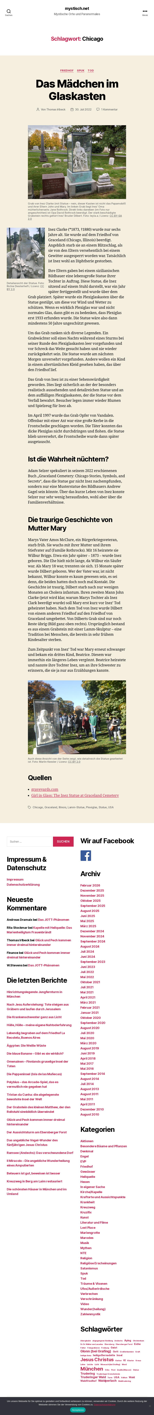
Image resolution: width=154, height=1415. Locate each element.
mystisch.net (77, 8)
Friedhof (67, 70)
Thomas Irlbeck (55, 109)
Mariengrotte (90, 1232)
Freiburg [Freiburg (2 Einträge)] (105, 1347)
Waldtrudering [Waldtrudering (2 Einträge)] (124, 1381)
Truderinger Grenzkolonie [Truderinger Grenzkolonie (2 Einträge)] (108, 1374)
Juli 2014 (87, 1083)
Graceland (51, 807)
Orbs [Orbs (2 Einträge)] (107, 1370)
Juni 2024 (87, 956)
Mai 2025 (87, 920)
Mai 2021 (87, 992)
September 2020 (92, 1022)
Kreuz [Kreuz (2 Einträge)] (138, 1360)
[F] (113, 855)
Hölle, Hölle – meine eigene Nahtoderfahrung (39, 1024)
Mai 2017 (87, 1063)
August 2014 (89, 1078)
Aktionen (86, 1141)
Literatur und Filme (94, 1222)
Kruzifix (86, 1212)
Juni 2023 (87, 966)
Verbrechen (89, 1293)
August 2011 (89, 1094)
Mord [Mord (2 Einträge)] (124, 1364)
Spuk (80, 70)
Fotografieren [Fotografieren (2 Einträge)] (93, 1347)
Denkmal (86, 1151)
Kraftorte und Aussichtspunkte (102, 1197)
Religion (86, 1258)
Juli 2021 (87, 987)
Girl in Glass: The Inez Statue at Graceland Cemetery (75, 795)
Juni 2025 (87, 915)
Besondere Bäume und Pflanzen (103, 1146)
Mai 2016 (87, 1068)
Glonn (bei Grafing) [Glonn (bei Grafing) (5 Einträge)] (95, 1351)
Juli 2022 (87, 971)
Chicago (38, 807)
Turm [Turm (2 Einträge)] (109, 1377)
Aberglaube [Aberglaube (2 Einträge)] (85, 1340)
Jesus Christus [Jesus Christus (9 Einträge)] (97, 1359)
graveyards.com (44, 789)
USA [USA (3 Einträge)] (116, 1376)
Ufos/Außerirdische (94, 1288)
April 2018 (87, 1058)
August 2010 (89, 1114)
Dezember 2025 (92, 890)
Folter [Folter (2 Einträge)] (83, 1347)
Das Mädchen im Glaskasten (77, 89)
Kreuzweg (87, 1207)
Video (84, 1303)
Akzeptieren (78, 1410)
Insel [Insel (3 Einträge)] (119, 1354)
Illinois (62, 807)
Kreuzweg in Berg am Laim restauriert (34, 1181)
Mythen (85, 1247)
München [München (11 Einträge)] (91, 1368)
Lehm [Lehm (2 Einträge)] (82, 1364)
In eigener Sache (92, 1186)
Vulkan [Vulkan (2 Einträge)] (124, 1377)
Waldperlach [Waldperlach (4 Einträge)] (107, 1380)
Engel (84, 1156)
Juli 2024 (87, 951)
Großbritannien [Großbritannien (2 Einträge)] (127, 1351)
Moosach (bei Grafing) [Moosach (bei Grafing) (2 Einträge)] (110, 1364)
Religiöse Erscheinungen (98, 1263)
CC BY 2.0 (74, 761)
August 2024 (89, 946)
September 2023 (92, 961)
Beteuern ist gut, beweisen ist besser (33, 1173)
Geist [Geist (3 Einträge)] (114, 1347)
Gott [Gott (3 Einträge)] (115, 1351)
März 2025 (88, 926)
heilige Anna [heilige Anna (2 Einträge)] (85, 1355)
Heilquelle (87, 1176)
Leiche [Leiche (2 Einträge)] (90, 1364)
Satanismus (89, 1268)
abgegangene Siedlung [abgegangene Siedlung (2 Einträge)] (102, 1340)
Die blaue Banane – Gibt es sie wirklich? (35, 1053)
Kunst (84, 1217)
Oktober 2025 (90, 900)
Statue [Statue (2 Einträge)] (136, 1370)
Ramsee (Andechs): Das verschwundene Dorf (40, 1152)
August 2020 (90, 1027)
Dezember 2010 (92, 1109)
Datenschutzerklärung (23, 884)
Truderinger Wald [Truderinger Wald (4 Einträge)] (93, 1377)
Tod (91, 70)
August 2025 (89, 910)
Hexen (85, 1181)
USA (111, 807)
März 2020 (88, 1043)
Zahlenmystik (90, 1314)
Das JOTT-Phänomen (53, 919)
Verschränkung (91, 1298)
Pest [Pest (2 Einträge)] (113, 1370)
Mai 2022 (87, 976)
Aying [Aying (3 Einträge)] (127, 1340)
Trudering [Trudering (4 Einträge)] (87, 1373)
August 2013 (89, 1088)
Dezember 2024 (92, 931)
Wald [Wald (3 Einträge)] (132, 1376)
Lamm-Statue (76, 807)
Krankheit (87, 1202)
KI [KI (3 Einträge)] (124, 1360)
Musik (84, 1242)
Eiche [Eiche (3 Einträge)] (137, 1343)
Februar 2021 (90, 1007)
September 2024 (92, 941)
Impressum (15, 879)
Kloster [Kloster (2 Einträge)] (130, 1360)
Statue (103, 807)
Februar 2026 (90, 885)
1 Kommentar (109, 109)
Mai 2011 (86, 1099)
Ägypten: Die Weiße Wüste (26, 1045)
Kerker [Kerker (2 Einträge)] (118, 1360)
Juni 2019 (87, 1053)
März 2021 (88, 1002)
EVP (83, 1161)
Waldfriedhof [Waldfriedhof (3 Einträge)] (88, 1380)
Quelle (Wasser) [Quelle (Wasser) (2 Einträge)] (124, 1370)
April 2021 (87, 997)
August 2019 (89, 1048)
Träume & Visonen (93, 1283)
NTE (83, 1252)
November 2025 (92, 895)
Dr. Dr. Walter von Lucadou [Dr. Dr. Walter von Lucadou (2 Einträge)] (91, 1344)
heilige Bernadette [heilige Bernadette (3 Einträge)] (104, 1354)
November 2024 (92, 936)
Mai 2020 (87, 1038)
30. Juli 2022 (83, 109)
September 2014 (92, 1073)
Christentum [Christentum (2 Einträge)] (138, 1340)
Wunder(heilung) (93, 1308)
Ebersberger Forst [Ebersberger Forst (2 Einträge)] (124, 1344)
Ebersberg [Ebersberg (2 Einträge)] (109, 1344)
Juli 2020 (87, 1032)
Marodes (86, 1237)
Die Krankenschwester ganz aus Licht (34, 1016)
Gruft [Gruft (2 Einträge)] (137, 1351)
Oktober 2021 (90, 982)
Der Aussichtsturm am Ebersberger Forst (37, 1132)
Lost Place (87, 1227)
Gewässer (87, 1171)
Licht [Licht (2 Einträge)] (97, 1364)
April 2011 (87, 1104)
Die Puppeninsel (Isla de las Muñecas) (34, 1074)
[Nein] (149, 1406)
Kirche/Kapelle (91, 1191)
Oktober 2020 (90, 1017)
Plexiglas (91, 807)
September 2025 (92, 905)
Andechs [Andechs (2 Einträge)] (118, 1340)
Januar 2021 (89, 1012)
